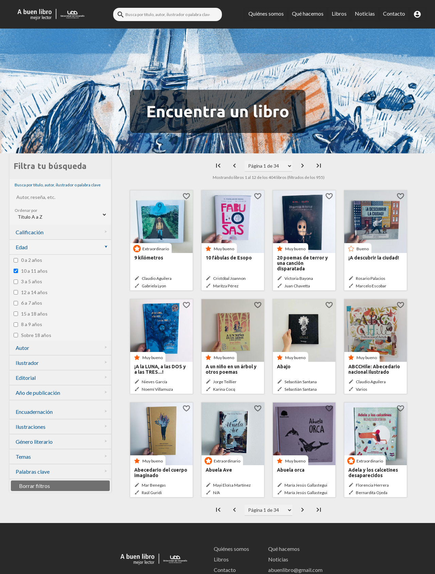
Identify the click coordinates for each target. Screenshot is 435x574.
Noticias (365, 13)
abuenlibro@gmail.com (293, 570)
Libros (339, 13)
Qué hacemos (308, 13)
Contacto (394, 13)
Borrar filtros (34, 486)
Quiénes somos (266, 13)
